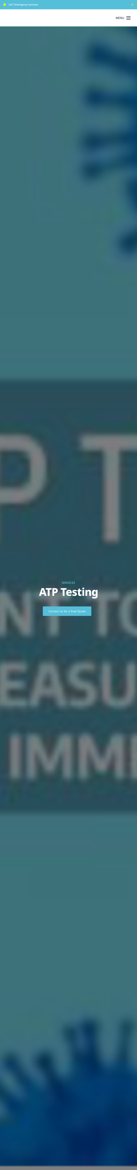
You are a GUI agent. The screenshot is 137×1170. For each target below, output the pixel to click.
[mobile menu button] (128, 18)
